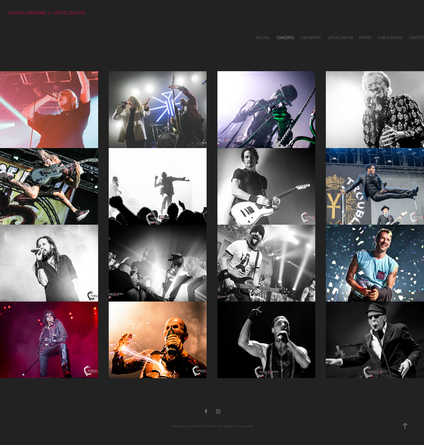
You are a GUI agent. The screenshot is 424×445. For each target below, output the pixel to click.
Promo (365, 37)
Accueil (263, 37)
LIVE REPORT (310, 37)
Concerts (285, 37)
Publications (390, 37)
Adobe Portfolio (200, 426)
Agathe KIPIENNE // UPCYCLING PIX (46, 13)
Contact (416, 37)
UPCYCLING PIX (340, 37)
